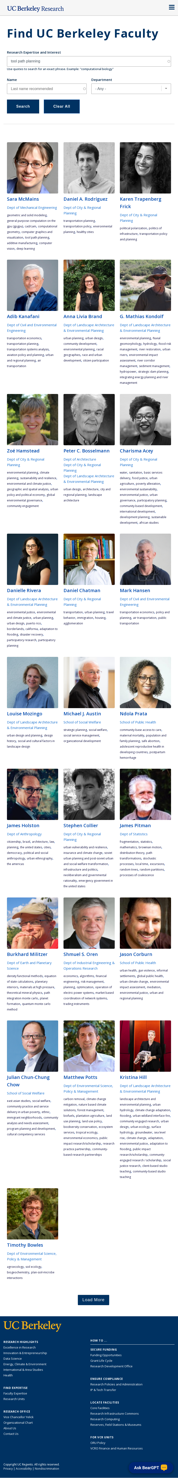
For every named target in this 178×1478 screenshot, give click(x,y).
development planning (134, 517)
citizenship (14, 842)
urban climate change (134, 982)
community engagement (23, 506)
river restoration (150, 349)
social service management (81, 735)
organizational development (82, 741)
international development (137, 511)
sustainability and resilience (38, 478)
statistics (146, 842)
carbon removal (74, 1099)
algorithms (87, 976)
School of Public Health (138, 722)
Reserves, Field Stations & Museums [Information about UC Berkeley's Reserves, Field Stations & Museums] (115, 1425)
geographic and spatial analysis (27, 489)
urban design (94, 338)
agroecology (15, 1267)
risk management (92, 982)
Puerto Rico (33, 623)
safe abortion (150, 741)
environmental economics (81, 1138)
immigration (85, 618)
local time (141, 864)
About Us (9, 1428)
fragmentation (129, 842)
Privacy (8, 1469)
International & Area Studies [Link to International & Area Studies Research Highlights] (23, 1370)
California (31, 629)
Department (101, 79)
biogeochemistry (18, 1272)
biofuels (69, 1116)
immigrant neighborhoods (24, 1118)
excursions (157, 864)
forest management (90, 1110)
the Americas (15, 864)
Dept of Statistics (134, 834)
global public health (150, 976)
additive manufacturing (22, 243)
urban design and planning (24, 735)
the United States (31, 847)
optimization (85, 987)
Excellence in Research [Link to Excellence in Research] (19, 1347)
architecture (91, 489)
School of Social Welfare (82, 722)
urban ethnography (39, 858)
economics (71, 976)
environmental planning (79, 349)
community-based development (141, 506)
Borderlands (15, 629)
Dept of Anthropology (24, 834)
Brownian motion (150, 847)
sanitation (135, 472)
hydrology (150, 344)
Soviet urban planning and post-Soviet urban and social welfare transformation (88, 858)
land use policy (92, 1121)
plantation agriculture (90, 1116)
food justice (140, 478)
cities (47, 847)
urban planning (73, 338)
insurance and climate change (83, 853)
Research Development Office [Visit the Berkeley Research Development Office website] (111, 1366)
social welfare (98, 730)
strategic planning (75, 730)
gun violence (146, 970)
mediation (153, 987)
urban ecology (139, 1127)
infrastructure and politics (80, 869)
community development (80, 344)
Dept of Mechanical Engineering (32, 207)
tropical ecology (86, 1132)
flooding (125, 1116)
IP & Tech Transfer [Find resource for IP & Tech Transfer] (103, 1390)
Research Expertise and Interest (34, 52)
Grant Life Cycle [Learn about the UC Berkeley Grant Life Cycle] (101, 1361)
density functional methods (25, 976)
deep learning (25, 249)
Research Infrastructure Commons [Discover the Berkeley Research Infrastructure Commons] (114, 1413)
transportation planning (79, 221)
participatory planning (151, 500)
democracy (14, 853)
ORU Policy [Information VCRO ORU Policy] (97, 1443)
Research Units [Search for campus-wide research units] (14, 1399)
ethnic (46, 1112)
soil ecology (33, 1267)
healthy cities (85, 232)
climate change (136, 1138)
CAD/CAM (30, 226)
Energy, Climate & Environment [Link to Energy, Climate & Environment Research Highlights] (24, 1364)
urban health (128, 970)
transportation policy (77, 226)
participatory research (21, 640)
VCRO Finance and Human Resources (116, 1448)
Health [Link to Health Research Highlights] (8, 1375)
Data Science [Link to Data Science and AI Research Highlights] (12, 1358)
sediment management (154, 366)
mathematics (128, 847)
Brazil (26, 842)
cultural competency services (26, 1134)
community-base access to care (140, 730)
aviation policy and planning (25, 355)
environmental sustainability (138, 489)
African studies (149, 523)
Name (12, 79)
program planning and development (31, 1129)
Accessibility (24, 1469)
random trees (129, 869)
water (123, 472)
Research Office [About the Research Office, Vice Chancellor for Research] (16, 1411)
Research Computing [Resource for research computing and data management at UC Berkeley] (105, 1419)
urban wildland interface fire (151, 1116)
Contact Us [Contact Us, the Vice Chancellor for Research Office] (11, 1434)
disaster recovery (31, 634)
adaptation (155, 1138)
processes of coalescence (137, 875)
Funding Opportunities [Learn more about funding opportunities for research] (106, 1355)
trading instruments (76, 1004)
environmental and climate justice (29, 484)
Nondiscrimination (47, 1469)
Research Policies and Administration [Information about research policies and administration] (116, 1384)
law (52, 842)
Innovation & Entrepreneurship (25, 1353)
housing (100, 618)
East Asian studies (18, 1101)
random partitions (152, 869)
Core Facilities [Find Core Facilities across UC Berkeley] (100, 1408)
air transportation (144, 618)
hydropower (128, 372)
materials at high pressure (37, 987)
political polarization (133, 228)
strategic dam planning (153, 372)
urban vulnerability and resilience (85, 847)
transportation (73, 612)
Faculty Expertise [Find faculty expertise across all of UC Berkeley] (15, 1393)
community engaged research (139, 1121)
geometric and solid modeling (27, 215)
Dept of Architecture (80, 459)
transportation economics (24, 338)
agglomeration (73, 623)
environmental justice (134, 495)
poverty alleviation (148, 484)
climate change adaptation (152, 1110)
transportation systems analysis (28, 349)
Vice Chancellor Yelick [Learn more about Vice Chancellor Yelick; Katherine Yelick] (18, 1417)
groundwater (143, 1132)
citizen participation (96, 360)
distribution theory (132, 853)
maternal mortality (132, 735)
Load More (94, 1299)
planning (12, 847)
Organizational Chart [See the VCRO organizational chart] (18, 1422)
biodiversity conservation (80, 1127)
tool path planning (37, 237)
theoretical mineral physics (24, 993)
